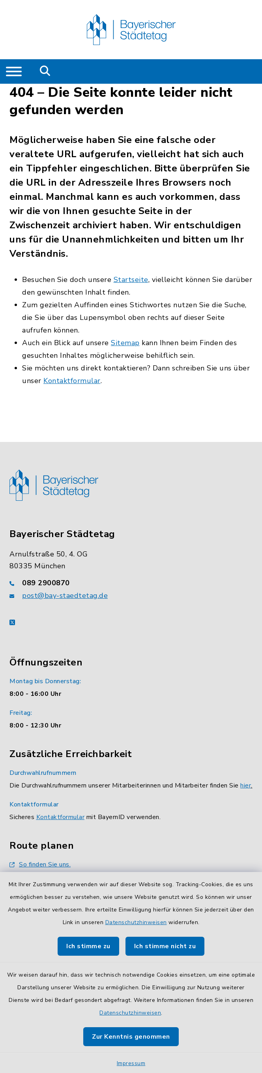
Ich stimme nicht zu (165, 946)
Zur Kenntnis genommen (131, 1036)
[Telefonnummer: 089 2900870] (131, 583)
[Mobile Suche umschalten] (45, 71)
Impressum (131, 1063)
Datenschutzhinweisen (136, 922)
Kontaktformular (72, 380)
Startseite (131, 279)
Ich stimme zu (88, 946)
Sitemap (125, 343)
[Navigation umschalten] (14, 71)
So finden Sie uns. (40, 864)
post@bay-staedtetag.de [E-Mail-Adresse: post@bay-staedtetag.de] (65, 595)
